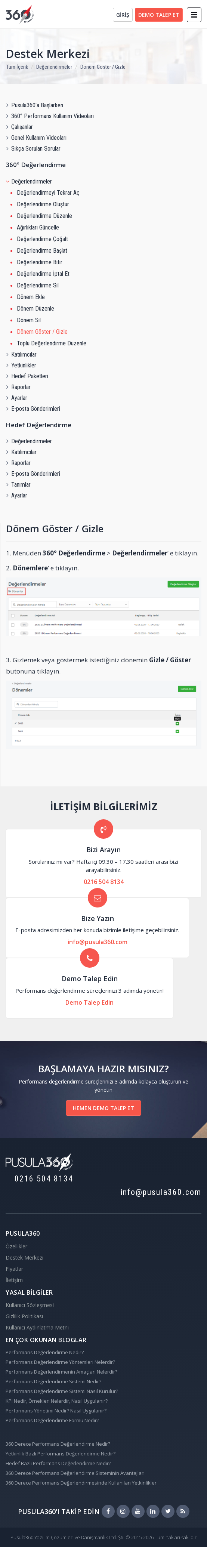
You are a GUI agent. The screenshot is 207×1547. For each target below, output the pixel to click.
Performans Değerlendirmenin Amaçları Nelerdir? (61, 1371)
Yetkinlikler (21, 365)
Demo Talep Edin (89, 1002)
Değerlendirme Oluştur (43, 204)
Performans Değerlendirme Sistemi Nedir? (53, 1381)
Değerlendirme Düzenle (44, 215)
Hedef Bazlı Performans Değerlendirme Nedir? (58, 1463)
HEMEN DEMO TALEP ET (103, 1108)
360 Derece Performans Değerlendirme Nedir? (58, 1443)
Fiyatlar (14, 1268)
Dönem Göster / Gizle (103, 67)
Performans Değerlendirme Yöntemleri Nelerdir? (60, 1362)
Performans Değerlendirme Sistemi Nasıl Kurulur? (62, 1391)
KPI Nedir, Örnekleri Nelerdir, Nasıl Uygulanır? (57, 1400)
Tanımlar (18, 484)
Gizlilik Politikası (24, 1316)
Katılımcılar (21, 354)
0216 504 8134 (104, 882)
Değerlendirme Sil (38, 285)
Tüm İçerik (17, 67)
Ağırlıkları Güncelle (38, 227)
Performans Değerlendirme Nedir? (45, 1352)
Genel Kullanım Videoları (36, 137)
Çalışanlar (19, 126)
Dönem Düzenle (35, 308)
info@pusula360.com (97, 942)
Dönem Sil (29, 320)
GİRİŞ (122, 14)
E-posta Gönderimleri (33, 408)
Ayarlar (16, 397)
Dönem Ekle (31, 297)
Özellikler (16, 1246)
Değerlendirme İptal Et (43, 273)
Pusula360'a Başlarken (34, 105)
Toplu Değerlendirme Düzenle (51, 343)
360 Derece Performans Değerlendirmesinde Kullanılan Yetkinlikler (81, 1482)
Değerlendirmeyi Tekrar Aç (48, 192)
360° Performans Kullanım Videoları (50, 116)
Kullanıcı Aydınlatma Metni (37, 1327)
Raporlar (18, 387)
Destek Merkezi (48, 53)
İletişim (14, 1279)
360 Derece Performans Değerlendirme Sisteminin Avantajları (75, 1473)
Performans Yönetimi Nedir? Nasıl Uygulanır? (56, 1410)
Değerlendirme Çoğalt (42, 239)
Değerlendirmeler (54, 67)
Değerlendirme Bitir (39, 262)
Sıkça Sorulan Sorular (33, 148)
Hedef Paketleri (27, 376)
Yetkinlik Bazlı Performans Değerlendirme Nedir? (60, 1453)
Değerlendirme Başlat (42, 250)
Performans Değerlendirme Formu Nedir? (52, 1420)
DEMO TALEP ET (158, 14)
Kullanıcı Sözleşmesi (30, 1305)
